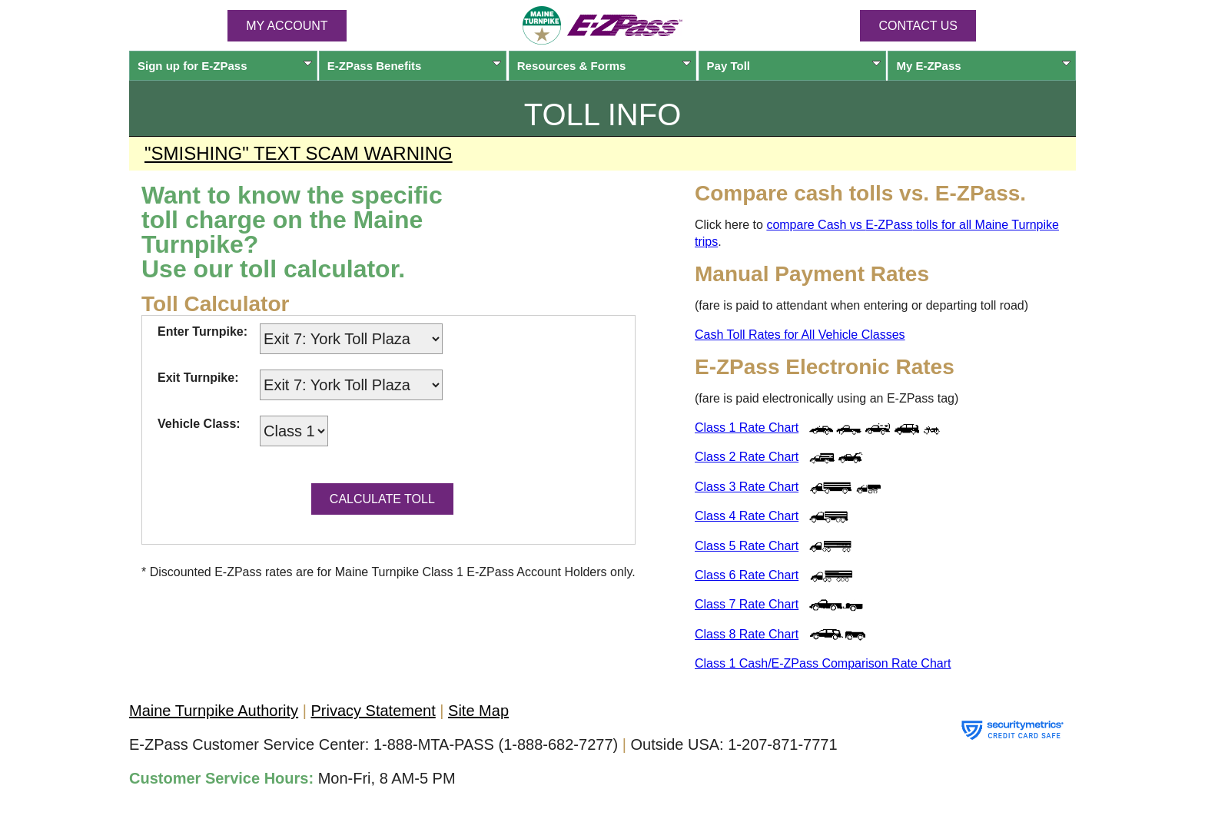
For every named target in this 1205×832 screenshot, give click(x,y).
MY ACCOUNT (286, 25)
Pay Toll (794, 65)
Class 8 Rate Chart (746, 634)
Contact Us (918, 25)
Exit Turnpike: (198, 377)
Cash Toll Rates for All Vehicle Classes (800, 334)
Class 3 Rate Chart (746, 486)
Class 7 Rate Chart (746, 604)
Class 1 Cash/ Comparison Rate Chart (823, 663)
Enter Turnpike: (202, 331)
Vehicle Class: (199, 423)
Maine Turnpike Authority (213, 710)
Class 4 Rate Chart (746, 515)
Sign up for (225, 65)
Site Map (478, 710)
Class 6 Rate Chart (746, 575)
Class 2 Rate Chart (746, 456)
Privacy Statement (372, 710)
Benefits (414, 65)
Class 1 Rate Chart (746, 427)
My (983, 65)
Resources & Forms (604, 65)
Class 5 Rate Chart (746, 545)
